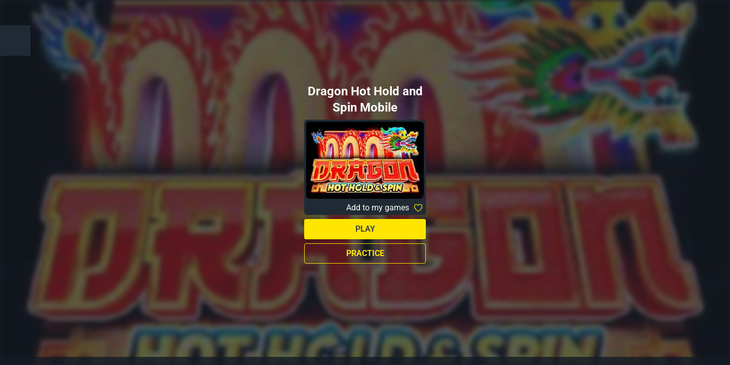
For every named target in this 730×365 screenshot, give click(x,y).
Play (365, 229)
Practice (365, 253)
